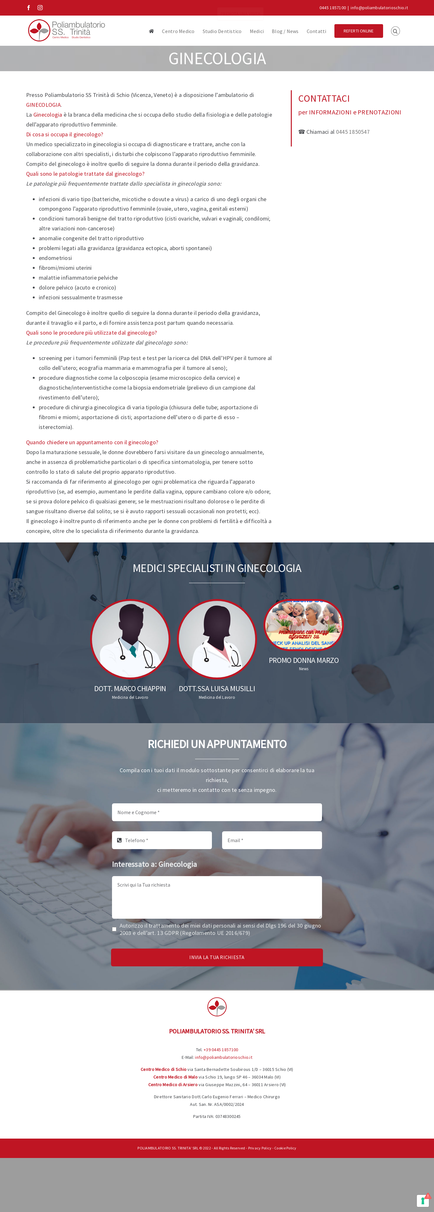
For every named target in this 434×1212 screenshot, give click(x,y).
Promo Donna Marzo (304, 660)
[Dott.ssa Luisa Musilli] (217, 639)
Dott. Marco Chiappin (130, 688)
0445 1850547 (353, 131)
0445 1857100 (332, 7)
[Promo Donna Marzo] (303, 625)
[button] (395, 30)
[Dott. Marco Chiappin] (130, 639)
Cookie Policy (285, 1148)
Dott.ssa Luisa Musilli (217, 688)
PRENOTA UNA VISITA (240, 7)
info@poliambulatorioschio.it (379, 7)
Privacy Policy (260, 1148)
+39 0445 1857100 (221, 1049)
